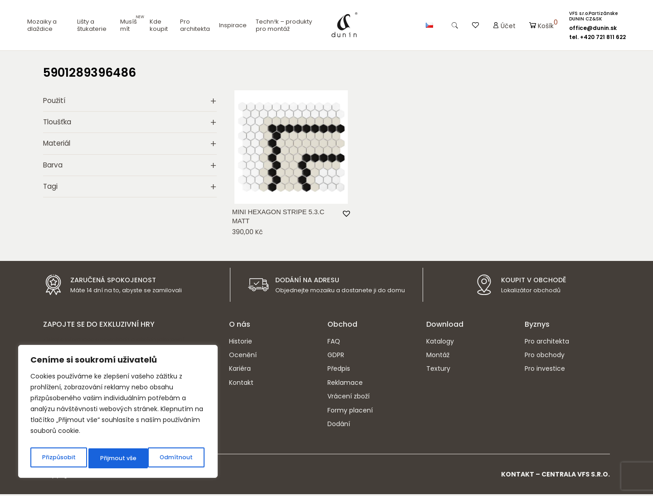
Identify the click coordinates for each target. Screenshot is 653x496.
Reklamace (345, 384)
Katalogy (440, 343)
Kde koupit (159, 25)
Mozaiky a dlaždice (42, 25)
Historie (240, 343)
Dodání (338, 425)
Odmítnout (116, 458)
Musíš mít (128, 25)
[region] (118, 414)
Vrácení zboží (348, 398)
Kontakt (241, 384)
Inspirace (233, 25)
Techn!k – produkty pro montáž (284, 25)
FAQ (333, 343)
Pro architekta (195, 25)
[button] (346, 212)
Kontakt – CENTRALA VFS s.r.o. (555, 476)
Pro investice (545, 370)
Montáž (437, 356)
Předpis (338, 370)
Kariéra (240, 370)
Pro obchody (545, 356)
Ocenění (243, 356)
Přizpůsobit (58, 458)
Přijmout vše (176, 458)
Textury (438, 370)
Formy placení (350, 412)
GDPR (335, 356)
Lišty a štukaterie (92, 25)
